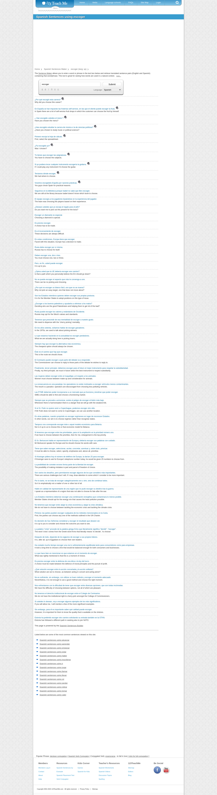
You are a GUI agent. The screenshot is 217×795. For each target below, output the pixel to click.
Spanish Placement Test (65, 775)
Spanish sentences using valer (53, 695)
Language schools (113, 2)
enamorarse (110, 756)
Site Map (144, 2)
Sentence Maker (45, 73)
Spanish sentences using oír (52, 679)
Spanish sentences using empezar (55, 648)
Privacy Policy (84, 789)
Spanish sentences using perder (54, 683)
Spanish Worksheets (106, 768)
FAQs (130, 2)
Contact (41, 771)
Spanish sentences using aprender (55, 644)
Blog (129, 775)
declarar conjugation (58, 756)
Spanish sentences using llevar (53, 675)
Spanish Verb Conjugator (78, 756)
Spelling (102, 779)
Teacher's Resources (109, 763)
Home (82, 2)
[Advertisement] (106, 44)
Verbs (94, 2)
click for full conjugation (138, 756)
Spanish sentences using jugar (53, 667)
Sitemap (131, 768)
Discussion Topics (105, 775)
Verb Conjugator (63, 779)
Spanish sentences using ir (51, 663)
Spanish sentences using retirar (53, 687)
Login (158, 2)
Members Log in (44, 768)
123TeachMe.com (57, 789)
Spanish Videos (104, 771)
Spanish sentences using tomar (53, 691)
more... (118, 76)
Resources (62, 763)
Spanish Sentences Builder (71, 626)
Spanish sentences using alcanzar (54, 640)
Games (80, 768)
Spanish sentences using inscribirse (55, 660)
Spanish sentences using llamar (53, 671)
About (40, 775)
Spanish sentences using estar (53, 652)
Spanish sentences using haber (53, 656)
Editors (130, 771)
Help (40, 779)
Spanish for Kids (84, 771)
